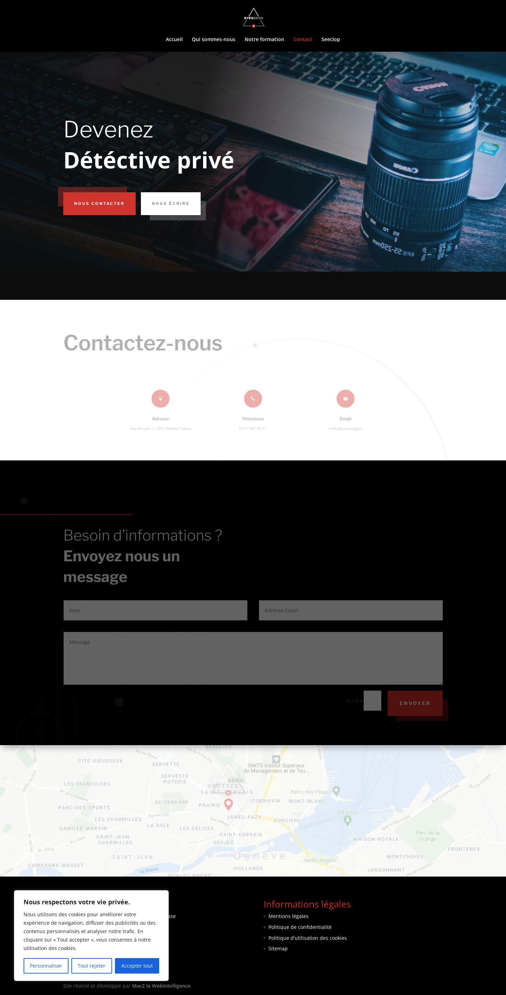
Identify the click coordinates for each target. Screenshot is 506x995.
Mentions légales (288, 916)
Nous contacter (99, 203)
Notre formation (264, 40)
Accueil (174, 40)
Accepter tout (137, 965)
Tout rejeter (91, 965)
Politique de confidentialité (300, 927)
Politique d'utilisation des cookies (307, 938)
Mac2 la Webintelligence (161, 985)
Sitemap (278, 948)
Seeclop (331, 40)
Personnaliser (46, 965)
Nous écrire (171, 203)
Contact (302, 40)
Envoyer (415, 703)
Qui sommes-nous (213, 40)
